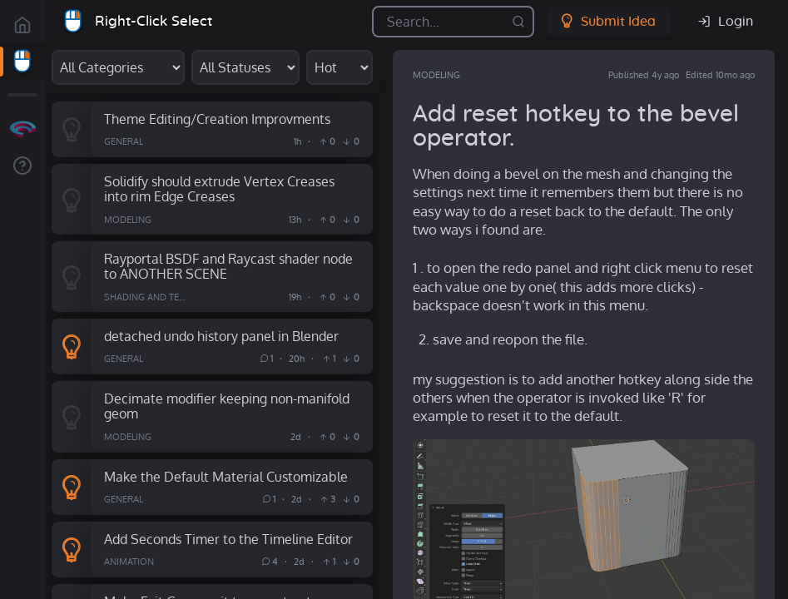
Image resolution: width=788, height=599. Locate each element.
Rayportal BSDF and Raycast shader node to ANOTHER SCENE (228, 266)
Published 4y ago (643, 75)
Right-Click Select (153, 21)
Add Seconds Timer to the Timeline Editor (228, 539)
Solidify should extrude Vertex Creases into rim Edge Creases (219, 189)
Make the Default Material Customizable (226, 476)
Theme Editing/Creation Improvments (217, 118)
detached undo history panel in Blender (221, 336)
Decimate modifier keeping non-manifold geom (226, 406)
